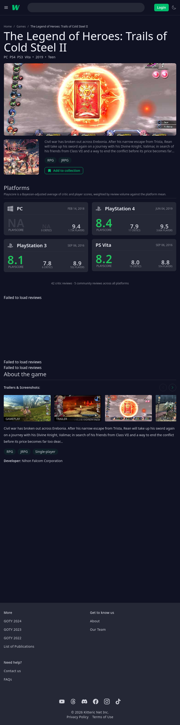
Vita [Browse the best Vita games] (28, 57)
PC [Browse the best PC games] (6, 57)
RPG (50, 160)
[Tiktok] (118, 701)
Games (21, 26)
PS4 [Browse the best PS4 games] (12, 57)
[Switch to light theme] (174, 7)
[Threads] (73, 701)
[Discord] (84, 701)
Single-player (45, 451)
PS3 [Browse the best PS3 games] (20, 57)
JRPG (64, 160)
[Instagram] (107, 701)
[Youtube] (62, 701)
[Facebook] (95, 701)
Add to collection (64, 170)
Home (8, 26)
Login (161, 7)
